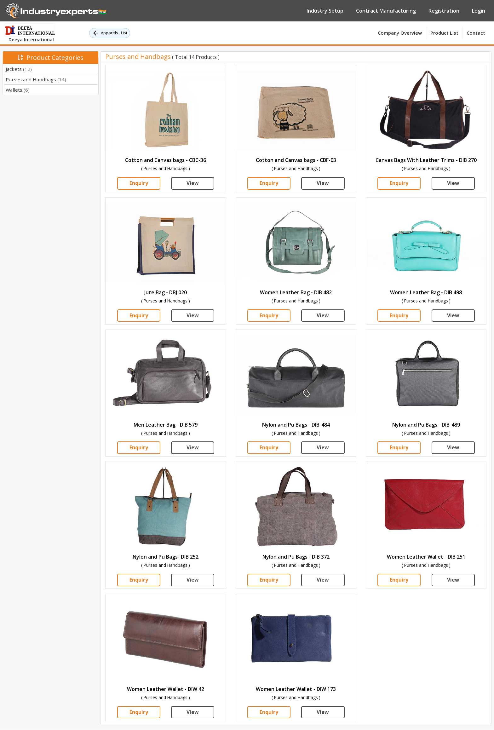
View (193, 183)
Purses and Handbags (36, 79)
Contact (476, 33)
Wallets (18, 90)
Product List (444, 33)
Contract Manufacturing (386, 10)
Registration (443, 10)
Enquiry (138, 183)
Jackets (19, 69)
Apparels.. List (109, 33)
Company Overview (400, 33)
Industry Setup (325, 10)
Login (478, 10)
